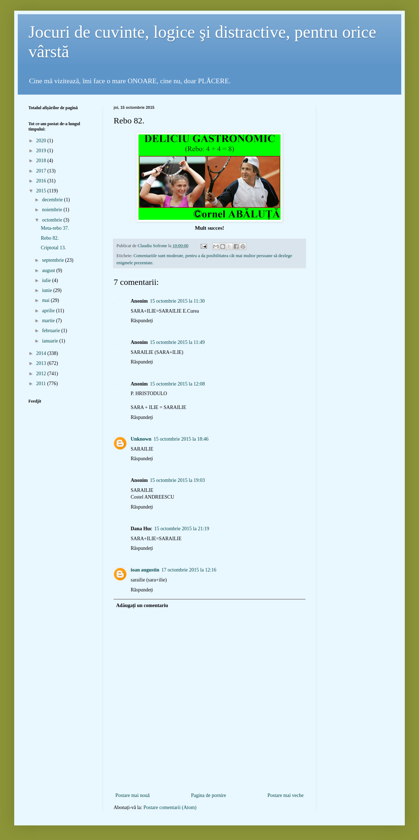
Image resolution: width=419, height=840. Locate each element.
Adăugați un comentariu (142, 605)
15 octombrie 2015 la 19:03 (177, 480)
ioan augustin (145, 570)
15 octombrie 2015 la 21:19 (181, 528)
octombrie (52, 220)
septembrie (53, 260)
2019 (42, 150)
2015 (42, 190)
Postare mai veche (285, 795)
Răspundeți (142, 320)
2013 (42, 363)
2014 (42, 353)
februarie (51, 330)
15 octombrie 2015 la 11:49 (177, 342)
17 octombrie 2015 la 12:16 (189, 570)
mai (46, 300)
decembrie (53, 199)
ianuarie (50, 341)
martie (49, 320)
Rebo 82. (50, 238)
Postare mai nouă (132, 795)
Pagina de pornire (208, 795)
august (49, 270)
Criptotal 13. (53, 247)
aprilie (49, 310)
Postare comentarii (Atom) (169, 807)
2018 (42, 160)
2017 (42, 171)
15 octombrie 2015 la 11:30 (177, 301)
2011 (41, 383)
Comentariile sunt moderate (158, 255)
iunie (47, 290)
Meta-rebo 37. (55, 228)
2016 (42, 181)
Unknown (141, 439)
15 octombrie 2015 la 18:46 (180, 439)
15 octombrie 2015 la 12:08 (177, 384)
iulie (47, 280)
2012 (42, 373)
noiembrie (52, 209)
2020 (42, 140)
